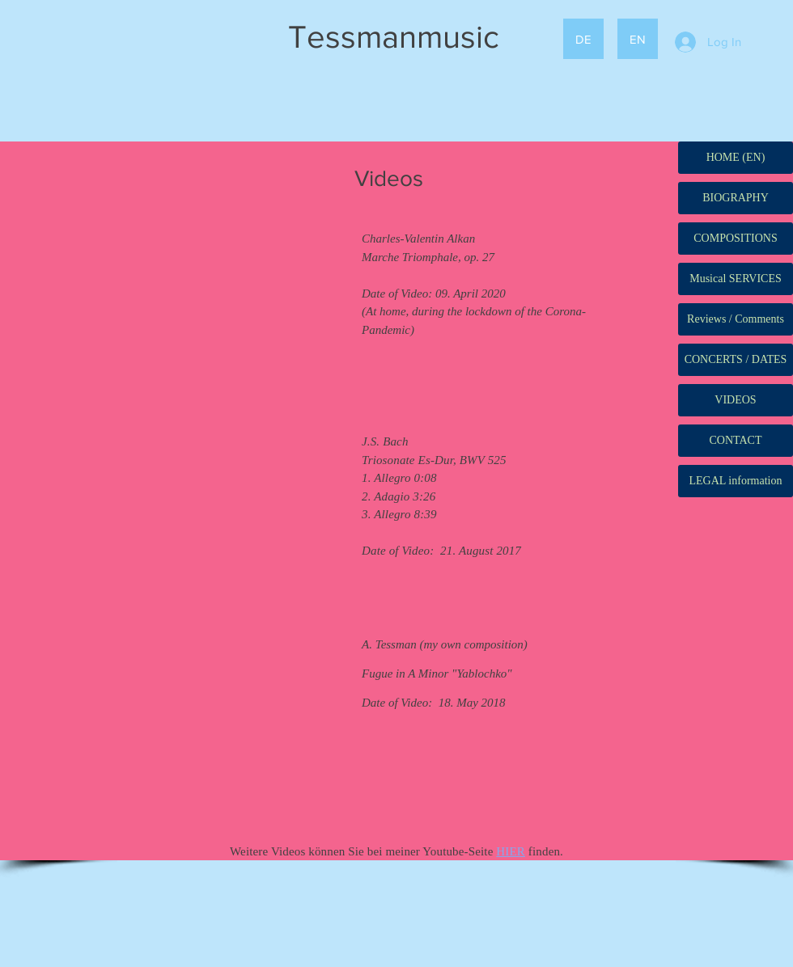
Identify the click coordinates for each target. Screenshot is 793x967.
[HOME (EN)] (735, 157)
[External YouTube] (180, 513)
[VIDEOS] (735, 400)
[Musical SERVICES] (735, 279)
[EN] (637, 39)
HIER (510, 851)
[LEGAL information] (735, 481)
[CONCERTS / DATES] (735, 360)
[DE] (583, 39)
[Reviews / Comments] (735, 319)
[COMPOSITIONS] (735, 238)
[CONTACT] (735, 440)
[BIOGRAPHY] (735, 198)
